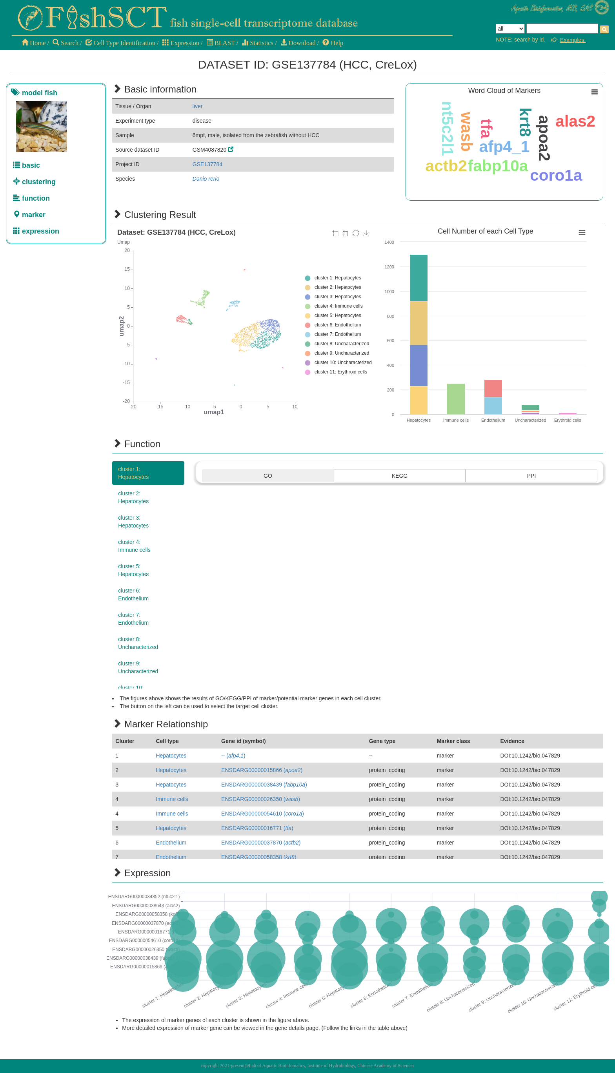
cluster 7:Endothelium (133, 619)
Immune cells (172, 799)
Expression (180, 43)
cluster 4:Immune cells (134, 546)
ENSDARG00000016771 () (257, 828)
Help (332, 43)
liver (198, 106)
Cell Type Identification (120, 43)
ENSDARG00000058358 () (258, 857)
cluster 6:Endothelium (133, 594)
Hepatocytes (171, 755)
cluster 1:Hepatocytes (133, 473)
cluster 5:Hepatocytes (133, 570)
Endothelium (171, 842)
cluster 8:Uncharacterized (138, 643)
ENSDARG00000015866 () (261, 770)
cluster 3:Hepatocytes (133, 522)
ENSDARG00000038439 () (264, 784)
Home (33, 43)
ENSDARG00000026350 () (260, 799)
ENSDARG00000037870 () (260, 842)
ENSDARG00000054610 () (262, 813)
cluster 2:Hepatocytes (133, 497)
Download (298, 43)
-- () (233, 755)
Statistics (257, 43)
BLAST (220, 43)
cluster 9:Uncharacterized (138, 667)
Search (65, 43)
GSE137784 (207, 164)
